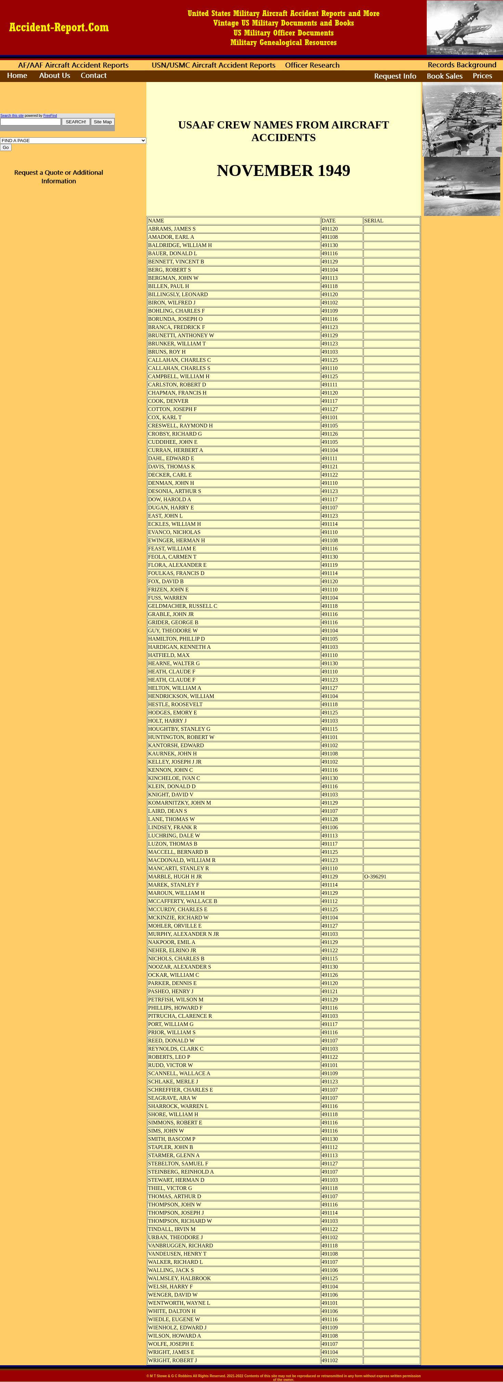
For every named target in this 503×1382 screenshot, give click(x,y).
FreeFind (50, 116)
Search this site (12, 116)
